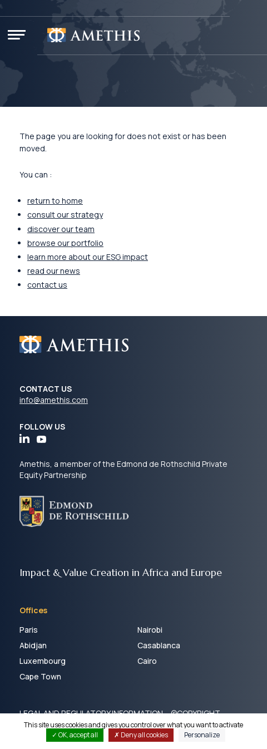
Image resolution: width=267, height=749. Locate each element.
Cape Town (40, 676)
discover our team (61, 229)
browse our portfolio (65, 243)
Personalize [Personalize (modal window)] (202, 735)
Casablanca (158, 645)
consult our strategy (65, 214)
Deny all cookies (141, 735)
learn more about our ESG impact (87, 257)
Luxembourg (42, 661)
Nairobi (149, 629)
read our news (53, 270)
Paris (28, 629)
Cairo (147, 661)
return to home (55, 200)
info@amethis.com (53, 400)
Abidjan (33, 645)
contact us (47, 284)
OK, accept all (75, 735)
